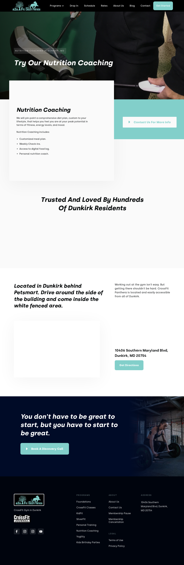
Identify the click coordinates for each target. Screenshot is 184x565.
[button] (56, 5)
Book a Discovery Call (47, 449)
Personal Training (86, 525)
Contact (145, 5)
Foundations (83, 501)
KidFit (79, 513)
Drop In (74, 5)
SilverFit (81, 519)
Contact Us (115, 507)
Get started (163, 5)
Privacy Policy (117, 546)
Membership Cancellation (116, 520)
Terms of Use (116, 540)
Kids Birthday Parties (88, 542)
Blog (132, 5)
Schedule (89, 5)
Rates (104, 5)
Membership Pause (120, 513)
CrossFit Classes (85, 507)
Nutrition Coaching (87, 530)
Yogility (80, 536)
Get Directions (129, 365)
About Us (118, 5)
